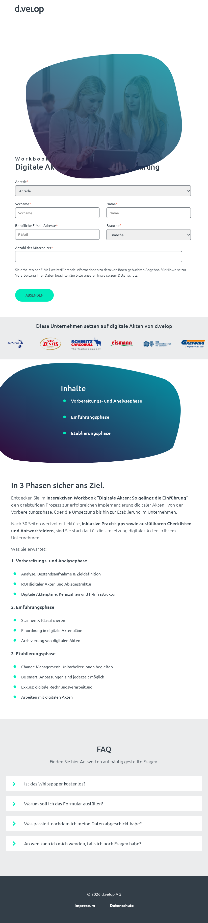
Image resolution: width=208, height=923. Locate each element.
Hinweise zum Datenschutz (116, 275)
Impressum (84, 905)
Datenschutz (122, 905)
